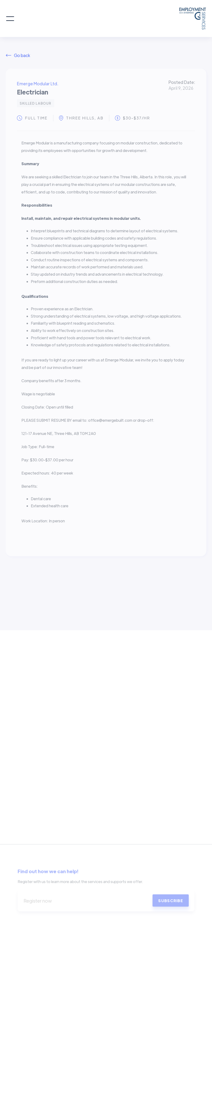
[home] (110, 18)
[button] (10, 18)
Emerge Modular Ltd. (37, 83)
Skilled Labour (35, 103)
